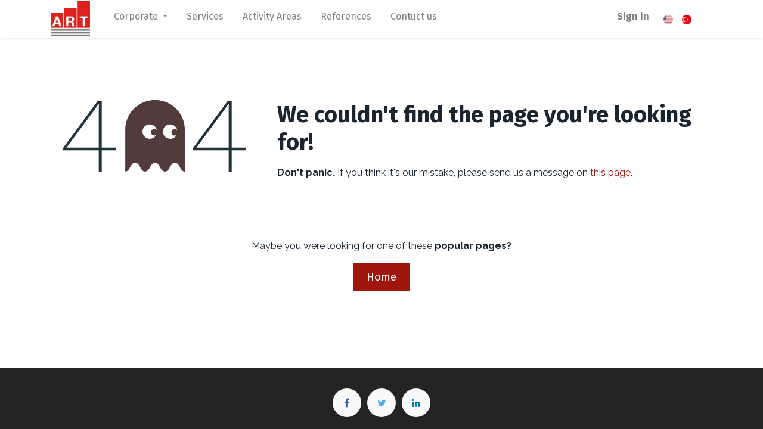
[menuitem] (205, 19)
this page (610, 172)
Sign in (633, 16)
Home (381, 277)
